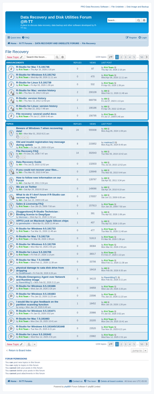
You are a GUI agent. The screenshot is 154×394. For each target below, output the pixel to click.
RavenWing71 (25, 282)
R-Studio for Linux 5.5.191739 (33, 82)
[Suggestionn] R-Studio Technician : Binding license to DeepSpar (37, 213)
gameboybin (24, 223)
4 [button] (129, 57)
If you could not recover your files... (37, 169)
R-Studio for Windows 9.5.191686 (36, 286)
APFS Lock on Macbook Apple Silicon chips (42, 220)
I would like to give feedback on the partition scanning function (37, 303)
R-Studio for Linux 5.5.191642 (33, 334)
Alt (20, 93)
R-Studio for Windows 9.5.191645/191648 (40, 326)
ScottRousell (25, 273)
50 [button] (141, 57)
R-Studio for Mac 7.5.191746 (32, 66)
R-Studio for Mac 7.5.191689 (32, 259)
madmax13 (109, 142)
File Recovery (17, 52)
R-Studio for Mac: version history (36, 90)
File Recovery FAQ (27, 151)
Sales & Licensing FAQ (30, 203)
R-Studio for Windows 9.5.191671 (36, 310)
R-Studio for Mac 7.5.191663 (32, 318)
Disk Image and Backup (138, 7)
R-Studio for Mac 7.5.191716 (32, 236)
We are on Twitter (26, 186)
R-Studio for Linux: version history (37, 106)
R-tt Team (24, 69)
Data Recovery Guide (28, 162)
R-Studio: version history (31, 98)
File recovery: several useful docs (36, 113)
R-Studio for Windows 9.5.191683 (36, 293)
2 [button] (121, 57)
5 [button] (134, 57)
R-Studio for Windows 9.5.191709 (36, 244)
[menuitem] (25, 37)
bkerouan (23, 217)
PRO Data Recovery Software (95, 7)
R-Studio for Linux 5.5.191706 (33, 252)
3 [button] (125, 57)
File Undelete (117, 7)
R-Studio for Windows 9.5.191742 (36, 74)
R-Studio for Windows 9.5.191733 (36, 228)
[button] (111, 57)
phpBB (67, 387)
